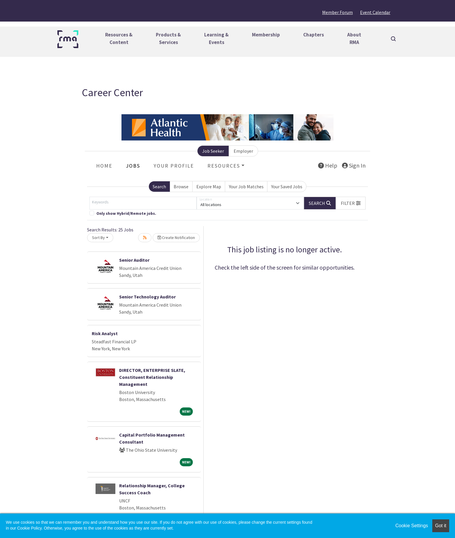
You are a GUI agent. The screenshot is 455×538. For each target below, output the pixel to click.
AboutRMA (354, 38)
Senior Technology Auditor (147, 297)
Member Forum (337, 12)
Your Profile (174, 165)
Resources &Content (119, 38)
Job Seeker (213, 151)
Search (159, 186)
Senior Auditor (134, 260)
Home (104, 165)
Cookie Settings (411, 525)
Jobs (133, 165)
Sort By (98, 237)
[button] (351, 203)
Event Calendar (375, 12)
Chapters (313, 34)
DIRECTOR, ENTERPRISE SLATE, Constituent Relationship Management (152, 377)
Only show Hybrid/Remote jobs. (126, 213)
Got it (440, 525)
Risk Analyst (105, 333)
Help (327, 165)
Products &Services (168, 38)
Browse (181, 186)
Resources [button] (223, 165)
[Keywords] (143, 203)
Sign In (354, 165)
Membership (266, 34)
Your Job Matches (246, 186)
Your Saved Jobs (286, 186)
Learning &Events (216, 38)
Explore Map (208, 186)
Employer (243, 151)
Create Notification (176, 237)
